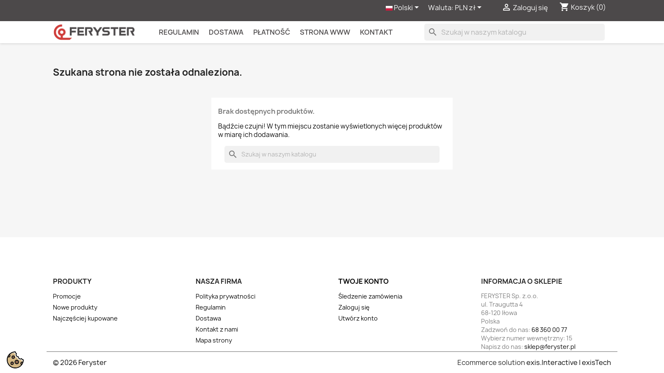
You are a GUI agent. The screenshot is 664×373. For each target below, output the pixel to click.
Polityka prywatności (225, 296)
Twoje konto (363, 281)
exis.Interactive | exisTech (568, 362)
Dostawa (226, 32)
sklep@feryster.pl (549, 347)
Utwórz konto (358, 318)
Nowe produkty (75, 307)
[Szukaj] (514, 32)
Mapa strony (214, 340)
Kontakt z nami (217, 329)
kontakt (376, 32)
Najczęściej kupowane (85, 318)
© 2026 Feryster (80, 362)
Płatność (271, 32)
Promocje (67, 296)
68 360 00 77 (549, 330)
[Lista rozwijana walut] (469, 8)
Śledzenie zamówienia (370, 296)
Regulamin (179, 32)
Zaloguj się (354, 307)
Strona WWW (325, 32)
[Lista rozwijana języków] (404, 8)
